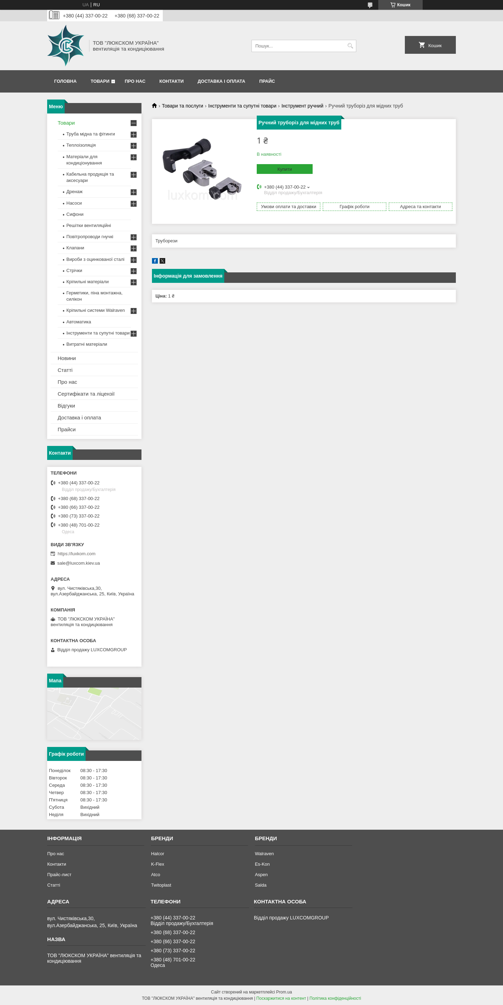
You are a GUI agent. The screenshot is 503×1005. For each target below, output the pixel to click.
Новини (67, 358)
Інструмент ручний (302, 106)
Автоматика (78, 321)
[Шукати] (350, 46)
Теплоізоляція (81, 145)
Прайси (67, 429)
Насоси (74, 203)
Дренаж (74, 191)
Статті (65, 370)
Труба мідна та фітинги (90, 134)
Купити (284, 169)
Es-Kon (262, 864)
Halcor (157, 853)
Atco (155, 874)
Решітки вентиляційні (88, 225)
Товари (99, 81)
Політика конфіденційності (335, 998)
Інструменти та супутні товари (242, 106)
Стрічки (74, 270)
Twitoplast (161, 885)
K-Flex (157, 864)
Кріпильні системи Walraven (95, 310)
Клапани (75, 247)
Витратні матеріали (86, 344)
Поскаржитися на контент (281, 998)
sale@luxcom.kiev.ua (78, 563)
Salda (261, 885)
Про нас (135, 81)
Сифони (74, 214)
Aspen (261, 874)
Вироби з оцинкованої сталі (95, 259)
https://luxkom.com (76, 553)
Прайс (267, 81)
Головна (65, 81)
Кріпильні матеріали (87, 281)
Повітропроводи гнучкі (89, 236)
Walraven (264, 853)
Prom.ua (284, 992)
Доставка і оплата (221, 81)
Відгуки (66, 406)
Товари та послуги (182, 106)
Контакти (171, 81)
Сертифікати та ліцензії (86, 394)
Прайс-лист (59, 874)
